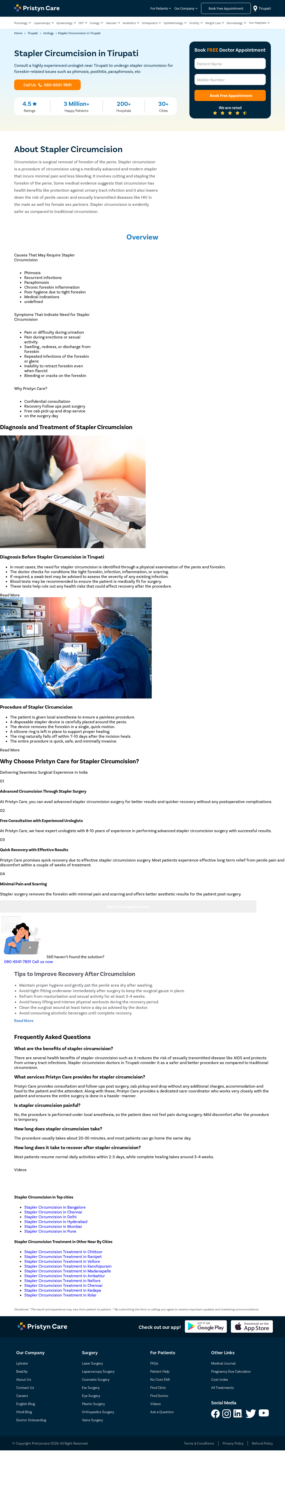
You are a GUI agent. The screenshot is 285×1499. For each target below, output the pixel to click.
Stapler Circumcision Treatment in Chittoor (63, 1251)
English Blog (25, 1404)
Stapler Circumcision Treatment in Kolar (60, 1294)
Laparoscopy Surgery (98, 1371)
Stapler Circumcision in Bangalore (55, 1207)
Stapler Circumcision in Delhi (50, 1216)
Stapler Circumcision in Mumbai (53, 1226)
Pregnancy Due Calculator (231, 1371)
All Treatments (222, 1387)
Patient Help (159, 1371)
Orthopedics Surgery (98, 1412)
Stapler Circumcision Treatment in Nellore (62, 1280)
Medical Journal (223, 1363)
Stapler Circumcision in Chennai (53, 1211)
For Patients (159, 8)
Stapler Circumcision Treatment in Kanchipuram (68, 1266)
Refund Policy (262, 1443)
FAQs (154, 1363)
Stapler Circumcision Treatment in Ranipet (63, 1256)
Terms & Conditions (199, 1443)
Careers (22, 1395)
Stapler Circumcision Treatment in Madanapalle (67, 1270)
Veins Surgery (92, 1420)
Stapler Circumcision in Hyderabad (55, 1221)
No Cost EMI (160, 1379)
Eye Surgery (91, 1395)
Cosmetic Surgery (95, 1379)
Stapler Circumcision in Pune (50, 1231)
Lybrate (22, 1363)
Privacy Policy (233, 1443)
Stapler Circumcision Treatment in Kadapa (62, 1290)
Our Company (184, 8)
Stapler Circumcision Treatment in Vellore (62, 1261)
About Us (23, 1379)
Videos (155, 1404)
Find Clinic (158, 1387)
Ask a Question (162, 1412)
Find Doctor (159, 1395)
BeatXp (22, 1371)
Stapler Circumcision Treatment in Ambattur (64, 1275)
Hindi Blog (24, 1412)
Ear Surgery (91, 1387)
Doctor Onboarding (31, 1420)
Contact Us (25, 1387)
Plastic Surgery (93, 1404)
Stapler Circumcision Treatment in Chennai (63, 1285)
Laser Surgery (92, 1363)
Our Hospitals (257, 22)
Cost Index (219, 1379)
